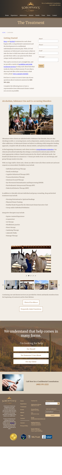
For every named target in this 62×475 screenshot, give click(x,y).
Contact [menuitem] (54, 15)
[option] (31, 259)
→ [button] (59, 285)
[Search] (58, 403)
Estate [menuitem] (22, 409)
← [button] (3, 285)
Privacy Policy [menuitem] (24, 425)
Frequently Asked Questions (31, 309)
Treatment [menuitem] (23, 406)
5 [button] (36, 275)
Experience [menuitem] (14, 15)
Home (3, 32)
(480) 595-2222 (42, 384)
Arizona (12, 423)
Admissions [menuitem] (23, 15)
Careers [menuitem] (22, 423)
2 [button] (30, 275)
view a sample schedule (20, 74)
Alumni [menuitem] (31, 15)
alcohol (12, 41)
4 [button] (34, 275)
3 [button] (32, 275)
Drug (5, 41)
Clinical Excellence (31, 302)
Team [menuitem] (43, 15)
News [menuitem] (48, 15)
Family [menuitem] (37, 15)
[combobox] (52, 403)
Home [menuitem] (7, 15)
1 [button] (27, 275)
